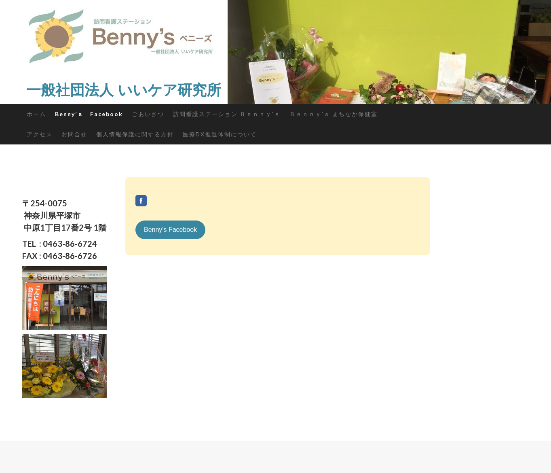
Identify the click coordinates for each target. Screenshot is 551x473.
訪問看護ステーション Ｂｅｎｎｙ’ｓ (227, 113)
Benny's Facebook (170, 229)
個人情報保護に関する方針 (135, 134)
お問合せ (74, 134)
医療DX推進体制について (220, 134)
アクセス (40, 134)
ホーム (36, 113)
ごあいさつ (148, 113)
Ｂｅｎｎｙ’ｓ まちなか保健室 (333, 113)
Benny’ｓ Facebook (89, 113)
